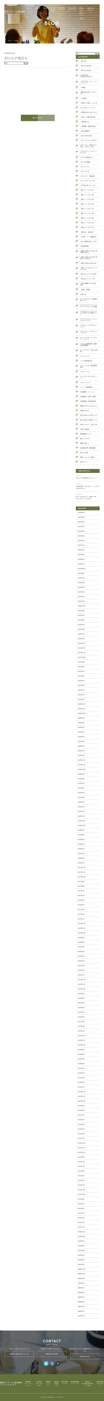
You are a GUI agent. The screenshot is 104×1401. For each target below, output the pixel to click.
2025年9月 (81, 517)
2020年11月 (81, 709)
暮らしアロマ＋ (85, 439)
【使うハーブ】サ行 (87, 200)
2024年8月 (81, 559)
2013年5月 (81, 1120)
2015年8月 (81, 998)
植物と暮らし (84, 443)
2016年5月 (81, 956)
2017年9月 (81, 882)
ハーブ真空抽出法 (86, 361)
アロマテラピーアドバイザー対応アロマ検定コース (88, 313)
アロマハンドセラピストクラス (88, 326)
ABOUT (33, 10)
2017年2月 (81, 914)
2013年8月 (81, 1111)
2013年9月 (81, 1106)
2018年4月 (81, 849)
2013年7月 (81, 1115)
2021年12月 (81, 648)
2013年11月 (81, 1097)
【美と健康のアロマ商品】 (87, 284)
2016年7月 (81, 947)
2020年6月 (81, 732)
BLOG (85, 12)
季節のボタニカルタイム (88, 406)
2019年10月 (81, 770)
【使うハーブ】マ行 (87, 214)
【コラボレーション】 (87, 108)
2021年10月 (81, 658)
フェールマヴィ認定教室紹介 (88, 366)
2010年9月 (81, 1241)
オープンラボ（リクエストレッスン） (88, 338)
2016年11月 (81, 928)
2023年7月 (81, 578)
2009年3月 (81, 1297)
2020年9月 (81, 718)
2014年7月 (81, 1059)
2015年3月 (81, 1022)
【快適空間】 (84, 246)
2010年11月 (81, 1232)
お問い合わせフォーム (19, 1354)
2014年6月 (81, 1064)
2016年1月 (81, 975)
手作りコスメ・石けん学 (88, 425)
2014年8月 (81, 1055)
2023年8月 (81, 573)
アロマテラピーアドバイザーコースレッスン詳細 (88, 306)
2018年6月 (81, 840)
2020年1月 (81, 756)
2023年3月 (81, 592)
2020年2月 (81, 751)
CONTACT (94, 10)
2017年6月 (81, 896)
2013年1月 (81, 1139)
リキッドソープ (85, 383)
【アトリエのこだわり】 (88, 141)
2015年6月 (81, 1008)
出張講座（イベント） (87, 392)
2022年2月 (81, 639)
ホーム (10, 40)
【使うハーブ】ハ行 (87, 209)
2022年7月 (81, 615)
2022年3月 (81, 634)
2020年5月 (81, 737)
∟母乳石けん (84, 122)
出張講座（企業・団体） (88, 397)
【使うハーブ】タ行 (87, 204)
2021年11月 (81, 653)
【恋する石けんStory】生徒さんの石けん (88, 258)
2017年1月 (81, 919)
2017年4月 (81, 905)
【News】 (83, 61)
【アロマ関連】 (85, 162)
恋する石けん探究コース (88, 420)
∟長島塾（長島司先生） (88, 127)
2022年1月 (81, 644)
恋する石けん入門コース (88, 415)
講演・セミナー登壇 (87, 457)
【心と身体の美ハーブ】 (88, 242)
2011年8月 (81, 1199)
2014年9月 (81, 1050)
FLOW (41, 10)
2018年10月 (81, 826)
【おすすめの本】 (86, 136)
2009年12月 (81, 1269)
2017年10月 (81, 877)
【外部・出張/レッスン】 (88, 103)
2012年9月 (81, 1157)
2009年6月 (81, 1283)
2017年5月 (81, 900)
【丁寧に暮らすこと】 (87, 186)
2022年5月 (81, 625)
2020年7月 (81, 728)
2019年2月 (81, 807)
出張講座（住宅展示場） (88, 401)
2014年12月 (81, 1036)
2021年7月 (81, 672)
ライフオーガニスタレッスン (88, 377)
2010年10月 (81, 1237)
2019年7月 (81, 784)
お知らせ (83, 294)
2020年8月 (81, 723)
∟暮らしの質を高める (87, 117)
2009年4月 (81, 1293)
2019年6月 (81, 788)
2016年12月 (81, 924)
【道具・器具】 (85, 290)
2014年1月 (81, 1087)
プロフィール (84, 372)
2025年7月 (81, 527)
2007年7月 (81, 1316)
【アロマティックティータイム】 (88, 152)
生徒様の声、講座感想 (87, 448)
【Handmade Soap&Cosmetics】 (86, 76)
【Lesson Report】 (86, 66)
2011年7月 (81, 1204)
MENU (49, 10)
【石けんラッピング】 (87, 279)
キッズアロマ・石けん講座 (88, 351)
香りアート (84, 462)
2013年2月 (81, 1134)
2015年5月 (81, 1012)
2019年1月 (81, 812)
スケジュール (84, 356)
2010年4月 (81, 1255)
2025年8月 (81, 522)
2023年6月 (81, 583)
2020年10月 (81, 714)
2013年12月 (81, 1092)
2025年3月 (81, 541)
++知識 (82, 88)
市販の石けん (84, 411)
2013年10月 (81, 1101)
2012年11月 (81, 1148)
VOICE (56, 10)
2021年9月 (81, 662)
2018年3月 (81, 854)
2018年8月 (81, 835)
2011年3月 (81, 1218)
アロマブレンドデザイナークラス (88, 332)
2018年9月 (81, 830)
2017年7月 (81, 891)
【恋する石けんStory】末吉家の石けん (88, 252)
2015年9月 (81, 994)
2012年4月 (81, 1171)
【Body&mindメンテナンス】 (88, 93)
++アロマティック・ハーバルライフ (88, 82)
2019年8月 (81, 779)
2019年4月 (81, 798)
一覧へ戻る (37, 118)
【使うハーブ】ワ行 (87, 228)
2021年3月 (81, 690)
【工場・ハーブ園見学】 (88, 237)
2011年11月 (81, 1190)
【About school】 (85, 71)
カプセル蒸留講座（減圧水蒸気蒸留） (88, 344)
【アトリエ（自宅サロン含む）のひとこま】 (88, 146)
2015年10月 (81, 989)
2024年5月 (81, 564)
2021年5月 (81, 681)
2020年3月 (81, 746)
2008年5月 (81, 1311)
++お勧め (83, 98)
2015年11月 (81, 984)
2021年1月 (81, 700)
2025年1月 (81, 550)
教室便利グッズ (85, 434)
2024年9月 (81, 555)
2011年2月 (81, 1223)
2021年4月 (81, 686)
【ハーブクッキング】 (87, 181)
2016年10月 (81, 933)
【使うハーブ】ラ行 (87, 223)
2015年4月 (81, 1017)
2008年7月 (81, 1307)
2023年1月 (81, 601)
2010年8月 (81, 1246)
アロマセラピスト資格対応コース (88, 300)
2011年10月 (81, 1195)
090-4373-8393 (52, 1354)
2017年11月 (81, 872)
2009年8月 (81, 1279)
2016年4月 (81, 961)
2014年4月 (81, 1073)
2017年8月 (81, 886)
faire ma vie (84, 1356)
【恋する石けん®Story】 (88, 263)
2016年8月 (81, 942)
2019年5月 (81, 793)
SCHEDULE (75, 9)
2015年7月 (81, 1003)
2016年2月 (81, 970)
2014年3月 (81, 1078)
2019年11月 (81, 765)
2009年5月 (81, 1288)
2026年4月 (81, 513)
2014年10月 (81, 1045)
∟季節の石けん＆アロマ (88, 113)
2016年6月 (81, 952)
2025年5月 (81, 531)
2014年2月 (81, 1083)
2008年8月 (81, 1302)
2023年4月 (81, 587)
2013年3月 (81, 1129)
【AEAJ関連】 (85, 131)
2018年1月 (81, 863)
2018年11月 (81, 821)
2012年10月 (81, 1153)
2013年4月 (81, 1125)
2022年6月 (81, 620)
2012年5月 (81, 1167)
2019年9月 (81, 774)
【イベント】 (84, 167)
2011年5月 (81, 1213)
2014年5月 (81, 1069)
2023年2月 (81, 597)
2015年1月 (81, 1031)
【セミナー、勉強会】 (87, 176)
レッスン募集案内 (86, 387)
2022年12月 (81, 606)
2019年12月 (81, 760)
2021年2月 (81, 695)
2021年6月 (81, 676)
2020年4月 (81, 742)
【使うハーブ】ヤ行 (87, 218)
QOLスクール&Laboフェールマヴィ (16, 9)
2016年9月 (81, 938)
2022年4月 (81, 629)
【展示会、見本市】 (87, 232)
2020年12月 (81, 704)
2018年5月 (81, 844)
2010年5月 (81, 1251)
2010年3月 (81, 1260)
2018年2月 (81, 858)
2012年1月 (81, 1185)
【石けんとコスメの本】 (88, 274)
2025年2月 (81, 545)
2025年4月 (81, 536)
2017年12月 (81, 868)
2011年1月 (81, 1227)
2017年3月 (81, 910)
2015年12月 (81, 980)
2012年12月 (81, 1143)
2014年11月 (81, 1040)
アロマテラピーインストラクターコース (88, 320)
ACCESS (65, 9)
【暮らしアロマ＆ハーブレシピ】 (88, 269)
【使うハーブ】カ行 (87, 195)
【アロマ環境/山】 (86, 158)
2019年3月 (81, 802)
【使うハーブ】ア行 (87, 190)
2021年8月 (81, 667)
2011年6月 (81, 1209)
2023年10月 (81, 569)
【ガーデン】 (84, 172)
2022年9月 (81, 611)
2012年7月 (81, 1162)
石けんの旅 (84, 453)
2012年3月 (81, 1176)
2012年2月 (81, 1181)
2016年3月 (81, 966)
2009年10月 (81, 1274)
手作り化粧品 (84, 429)
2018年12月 (81, 816)
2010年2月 (81, 1265)
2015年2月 (81, 1026)
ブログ (16, 40)
